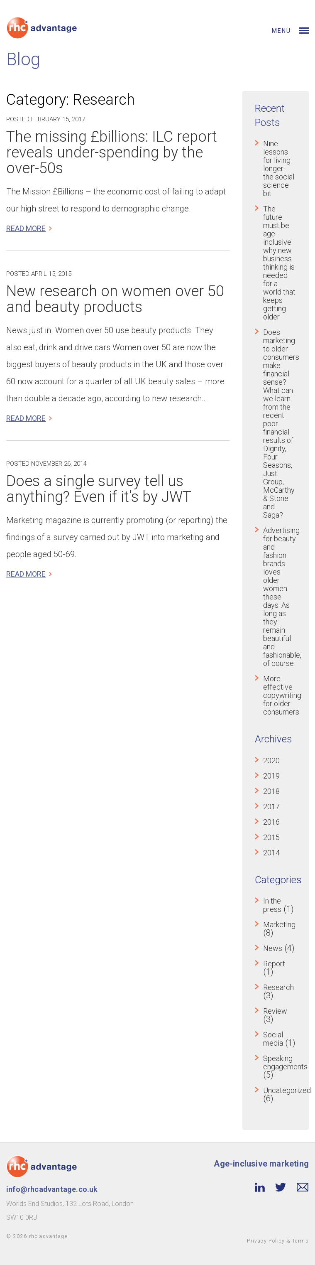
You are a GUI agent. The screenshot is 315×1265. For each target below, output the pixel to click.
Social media (273, 1038)
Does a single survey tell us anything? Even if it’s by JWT (98, 489)
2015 (271, 837)
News (272, 948)
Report (274, 963)
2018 (271, 791)
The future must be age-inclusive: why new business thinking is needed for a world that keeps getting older (279, 262)
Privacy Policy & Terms (278, 1241)
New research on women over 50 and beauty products (115, 299)
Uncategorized (287, 1090)
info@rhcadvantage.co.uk (52, 1189)
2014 (271, 852)
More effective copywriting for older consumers (282, 695)
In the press (272, 905)
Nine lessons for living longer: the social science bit (278, 168)
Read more (26, 228)
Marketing (279, 924)
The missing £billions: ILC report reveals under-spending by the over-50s (111, 152)
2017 (271, 806)
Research (278, 987)
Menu (281, 31)
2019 (271, 775)
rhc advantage (48, 1236)
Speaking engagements (285, 1062)
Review (275, 1011)
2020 (271, 760)
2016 (271, 822)
